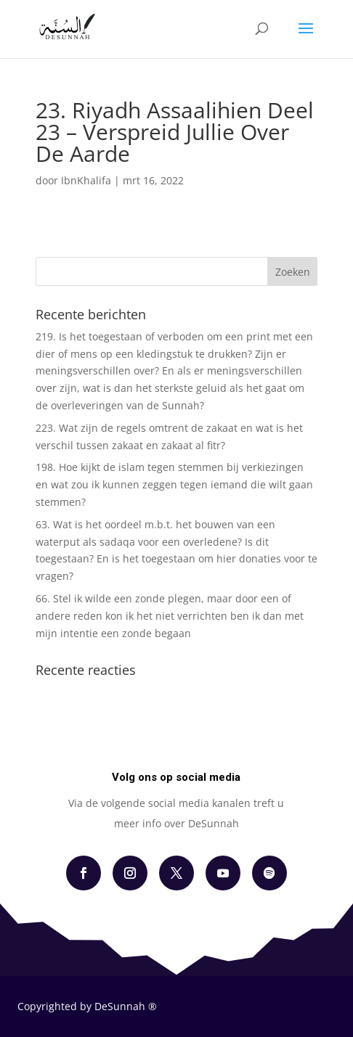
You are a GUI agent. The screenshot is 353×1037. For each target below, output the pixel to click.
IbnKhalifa (86, 180)
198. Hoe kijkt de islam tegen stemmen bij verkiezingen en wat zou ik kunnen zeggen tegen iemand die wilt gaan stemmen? (174, 484)
